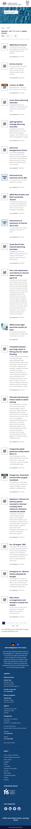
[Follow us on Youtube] (19, 808)
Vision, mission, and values (11, 755)
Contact (6, 777)
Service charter (16, 64)
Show (2, 36)
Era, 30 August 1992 (18, 544)
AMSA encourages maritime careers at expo (18, 327)
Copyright (6, 762)
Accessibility (7, 766)
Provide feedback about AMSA (12, 757)
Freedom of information (10, 768)
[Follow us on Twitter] (14, 808)
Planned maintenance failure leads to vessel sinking (19, 399)
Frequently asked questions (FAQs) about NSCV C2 (19, 451)
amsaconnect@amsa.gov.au (11, 686)
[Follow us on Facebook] (5, 808)
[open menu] (27, 2)
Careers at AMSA (17, 85)
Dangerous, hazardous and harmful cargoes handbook (19, 477)
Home (3, 28)
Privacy (6, 764)
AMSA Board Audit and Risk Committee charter (19, 197)
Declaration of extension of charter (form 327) (18, 223)
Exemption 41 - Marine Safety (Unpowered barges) (19, 574)
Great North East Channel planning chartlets (17, 246)
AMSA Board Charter (18, 45)
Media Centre (7, 773)
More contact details (9, 743)
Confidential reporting (9, 775)
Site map (6, 771)
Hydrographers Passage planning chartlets (17, 124)
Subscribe (6, 780)
